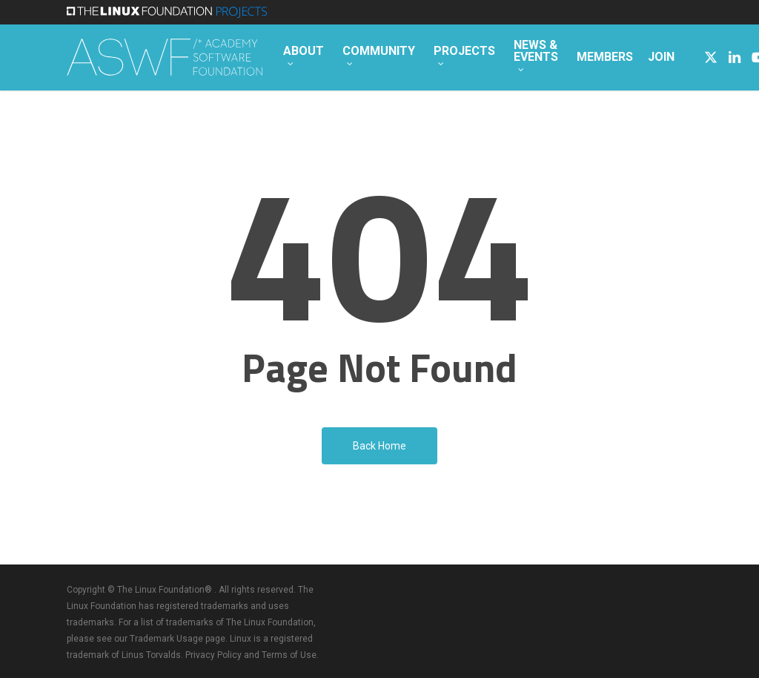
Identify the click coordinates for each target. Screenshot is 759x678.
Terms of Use (289, 655)
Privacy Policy (213, 655)
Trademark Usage (166, 638)
